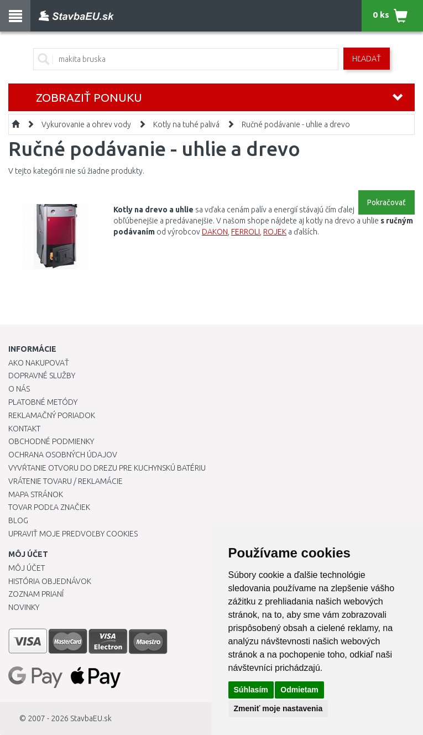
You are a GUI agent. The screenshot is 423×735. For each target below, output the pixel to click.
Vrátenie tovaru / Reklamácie (65, 481)
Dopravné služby (41, 375)
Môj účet (26, 568)
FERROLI (245, 231)
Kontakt (24, 428)
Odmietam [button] (299, 689)
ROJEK (274, 231)
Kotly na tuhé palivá (186, 124)
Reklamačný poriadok (51, 415)
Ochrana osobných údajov (62, 454)
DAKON (215, 231)
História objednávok (49, 581)
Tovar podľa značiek (49, 507)
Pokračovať (386, 202)
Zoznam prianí (36, 594)
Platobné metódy (42, 402)
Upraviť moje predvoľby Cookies (73, 533)
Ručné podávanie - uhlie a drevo (296, 124)
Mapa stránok (35, 494)
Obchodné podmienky (51, 441)
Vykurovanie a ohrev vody (86, 124)
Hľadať (366, 58)
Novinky (23, 607)
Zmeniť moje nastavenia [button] (278, 708)
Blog (18, 520)
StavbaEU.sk (91, 718)
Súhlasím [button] (251, 689)
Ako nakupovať (38, 362)
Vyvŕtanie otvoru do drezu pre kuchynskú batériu (107, 467)
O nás (19, 388)
